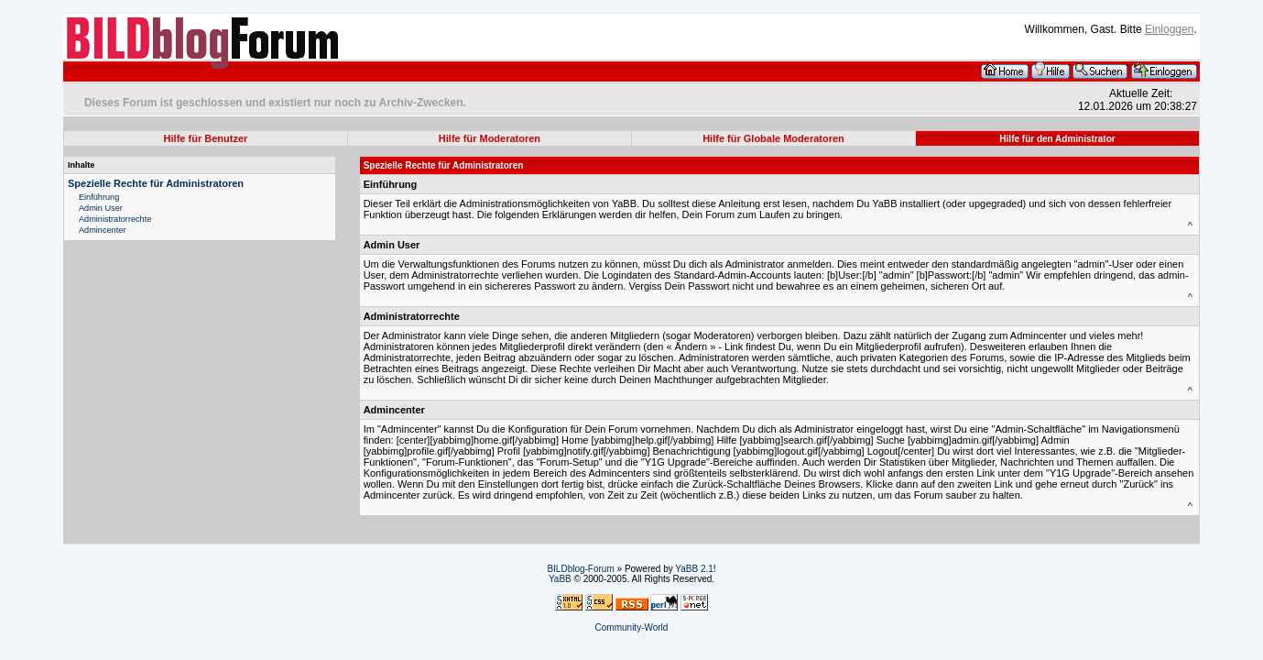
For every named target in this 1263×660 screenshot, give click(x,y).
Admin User (101, 208)
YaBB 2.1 (694, 569)
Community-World (632, 627)
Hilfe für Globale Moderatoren (773, 138)
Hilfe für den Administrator (1057, 139)
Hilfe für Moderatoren (489, 138)
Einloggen (1169, 29)
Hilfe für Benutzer (206, 138)
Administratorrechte (115, 219)
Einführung (99, 197)
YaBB (560, 579)
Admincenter (102, 230)
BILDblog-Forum (580, 569)
